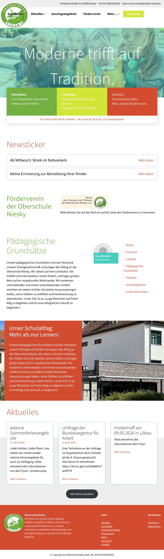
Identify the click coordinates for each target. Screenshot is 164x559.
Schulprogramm (136, 284)
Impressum (153, 521)
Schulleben (15, 14)
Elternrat (131, 251)
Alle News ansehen (82, 493)
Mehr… (112, 14)
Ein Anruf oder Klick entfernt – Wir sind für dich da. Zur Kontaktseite (82, 119)
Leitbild (131, 258)
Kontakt (105, 543)
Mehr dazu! (146, 173)
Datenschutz (154, 525)
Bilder (130, 244)
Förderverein (92, 14)
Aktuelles (37, 14)
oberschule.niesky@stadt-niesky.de (141, 3)
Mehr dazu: (146, 159)
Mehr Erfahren (18, 478)
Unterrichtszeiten (137, 290)
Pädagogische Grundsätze (133, 267)
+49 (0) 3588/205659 (109, 3)
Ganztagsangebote (64, 14)
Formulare (133, 14)
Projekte (131, 276)
